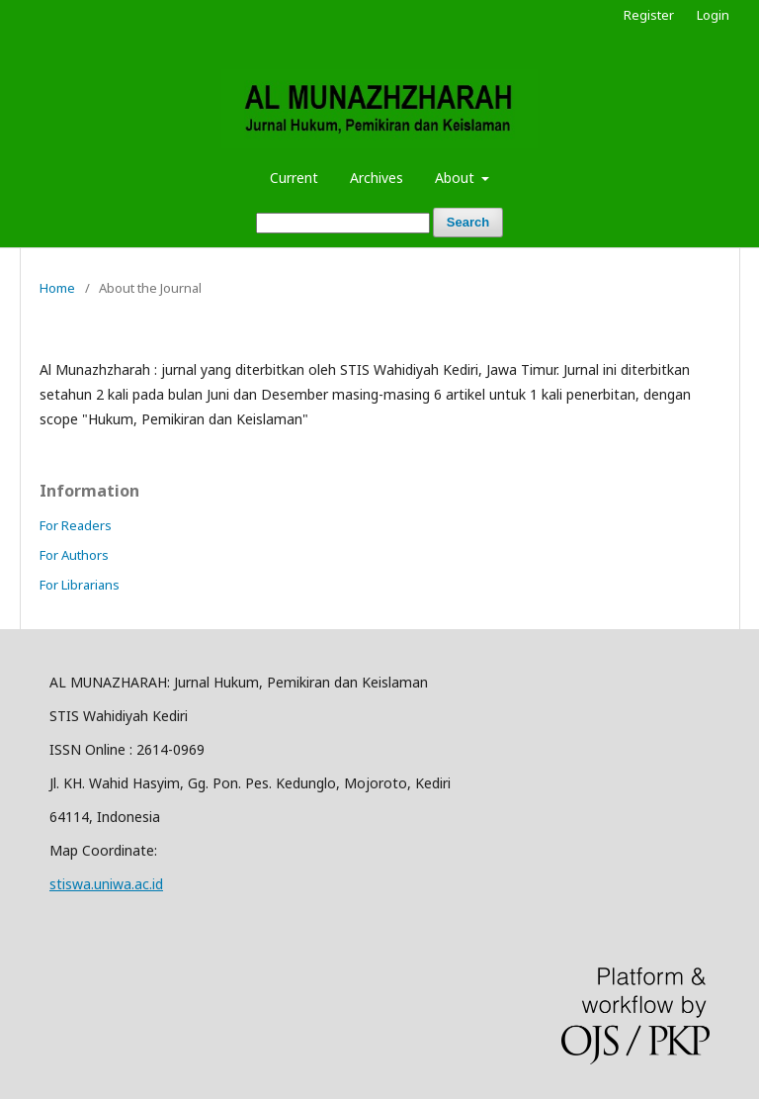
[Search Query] (343, 223)
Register (649, 15)
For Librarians (80, 585)
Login (713, 15)
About (456, 177)
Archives (376, 177)
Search (468, 222)
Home (57, 288)
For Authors (74, 555)
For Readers (76, 525)
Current (294, 177)
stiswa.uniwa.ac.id (106, 883)
